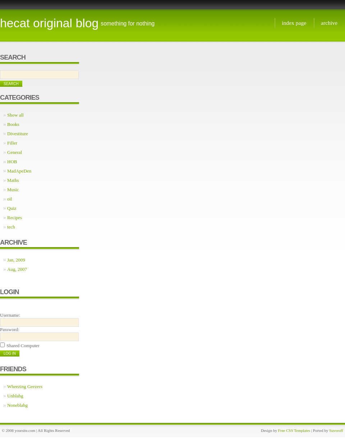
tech (11, 227)
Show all (15, 115)
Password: (9, 329)
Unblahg (15, 396)
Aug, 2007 (17, 269)
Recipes (14, 217)
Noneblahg (17, 405)
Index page (294, 23)
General (14, 152)
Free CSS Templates (294, 430)
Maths (13, 180)
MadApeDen (19, 171)
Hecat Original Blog (49, 23)
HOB (12, 161)
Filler (12, 143)
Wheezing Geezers (24, 386)
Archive (329, 23)
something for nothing (128, 23)
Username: (10, 315)
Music (13, 189)
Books (13, 124)
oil (9, 199)
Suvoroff (336, 430)
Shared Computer (22, 345)
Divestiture (17, 133)
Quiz (11, 208)
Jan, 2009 (16, 260)
